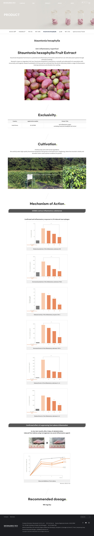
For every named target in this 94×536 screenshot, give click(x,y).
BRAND (60, 3)
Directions (12, 516)
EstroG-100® (12, 31)
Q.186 (60, 31)
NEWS (72, 3)
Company (6, 516)
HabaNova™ (22, 31)
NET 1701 (67, 31)
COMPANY (22, 3)
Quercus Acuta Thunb (79, 31)
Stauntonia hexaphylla (49, 31)
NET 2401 (37, 31)
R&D (33, 3)
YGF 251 (30, 31)
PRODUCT (47, 3)
